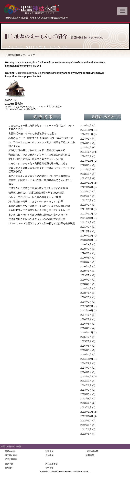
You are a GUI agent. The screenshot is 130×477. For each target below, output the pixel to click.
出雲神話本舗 (13, 55)
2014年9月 (86, 363)
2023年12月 (86, 160)
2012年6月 (86, 433)
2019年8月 (86, 270)
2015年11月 (86, 332)
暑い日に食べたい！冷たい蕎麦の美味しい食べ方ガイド (38, 214)
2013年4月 (86, 398)
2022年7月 (86, 191)
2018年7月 (86, 288)
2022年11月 (86, 182)
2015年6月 (86, 345)
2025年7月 (86, 125)
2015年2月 (86, 354)
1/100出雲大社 (14, 103)
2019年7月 (86, 275)
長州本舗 (9, 464)
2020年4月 (86, 262)
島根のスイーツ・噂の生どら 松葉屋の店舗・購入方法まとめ (40, 138)
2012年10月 (86, 416)
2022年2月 (86, 204)
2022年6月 (86, 196)
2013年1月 (86, 407)
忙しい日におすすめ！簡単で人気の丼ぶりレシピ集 (35, 159)
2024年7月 (86, 147)
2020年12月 (86, 235)
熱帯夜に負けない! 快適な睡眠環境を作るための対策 (36, 192)
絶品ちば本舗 (11, 459)
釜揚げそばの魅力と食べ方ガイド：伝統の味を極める (36, 150)
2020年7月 (86, 248)
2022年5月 (86, 200)
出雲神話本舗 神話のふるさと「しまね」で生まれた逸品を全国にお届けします (37, 10)
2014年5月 (86, 376)
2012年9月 (86, 420)
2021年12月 (86, 209)
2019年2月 (86, 279)
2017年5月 (86, 315)
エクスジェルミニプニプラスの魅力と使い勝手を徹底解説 (39, 175)
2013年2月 (86, 403)
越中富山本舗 (11, 455)
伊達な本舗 (10, 451)
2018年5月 (86, 293)
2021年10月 (86, 218)
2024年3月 (86, 156)
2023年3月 (86, 178)
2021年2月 (86, 231)
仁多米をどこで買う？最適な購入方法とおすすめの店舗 (38, 188)
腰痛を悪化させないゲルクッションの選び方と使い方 (36, 219)
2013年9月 (86, 389)
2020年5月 (86, 257)
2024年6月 (86, 152)
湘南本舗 (49, 451)
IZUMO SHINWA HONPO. (61, 471)
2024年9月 (86, 138)
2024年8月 (86, 143)
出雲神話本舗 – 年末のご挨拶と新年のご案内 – (33, 133)
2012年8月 (86, 425)
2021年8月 (86, 222)
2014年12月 (86, 359)
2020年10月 (86, 240)
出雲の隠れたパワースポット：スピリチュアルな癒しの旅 (39, 205)
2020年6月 (86, 253)
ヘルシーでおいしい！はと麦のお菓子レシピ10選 (34, 197)
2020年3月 (86, 266)
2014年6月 (86, 372)
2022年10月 (86, 187)
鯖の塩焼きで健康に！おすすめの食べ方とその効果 (35, 201)
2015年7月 (86, 341)
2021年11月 (86, 213)
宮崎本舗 (49, 467)
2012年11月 (86, 411)
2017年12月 (86, 306)
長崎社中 (9, 467)
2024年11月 (86, 134)
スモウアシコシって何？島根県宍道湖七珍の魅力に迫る (38, 163)
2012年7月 (86, 429)
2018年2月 (86, 301)
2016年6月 (86, 323)
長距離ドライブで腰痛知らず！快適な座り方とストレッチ (39, 210)
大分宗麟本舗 (51, 464)
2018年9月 (86, 284)
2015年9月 (86, 337)
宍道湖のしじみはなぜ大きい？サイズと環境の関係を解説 (39, 154)
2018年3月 (86, 297)
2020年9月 (86, 244)
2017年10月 (86, 310)
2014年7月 (86, 367)
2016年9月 (86, 319)
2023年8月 (86, 165)
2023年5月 (86, 174)
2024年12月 (86, 130)
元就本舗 (90, 455)
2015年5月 (86, 350)
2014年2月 (86, 385)
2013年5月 (86, 394)
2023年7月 (86, 169)
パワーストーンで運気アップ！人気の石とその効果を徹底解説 (41, 223)
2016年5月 (86, 328)
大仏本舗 (49, 455)
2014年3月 (86, 381)
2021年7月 (86, 226)
